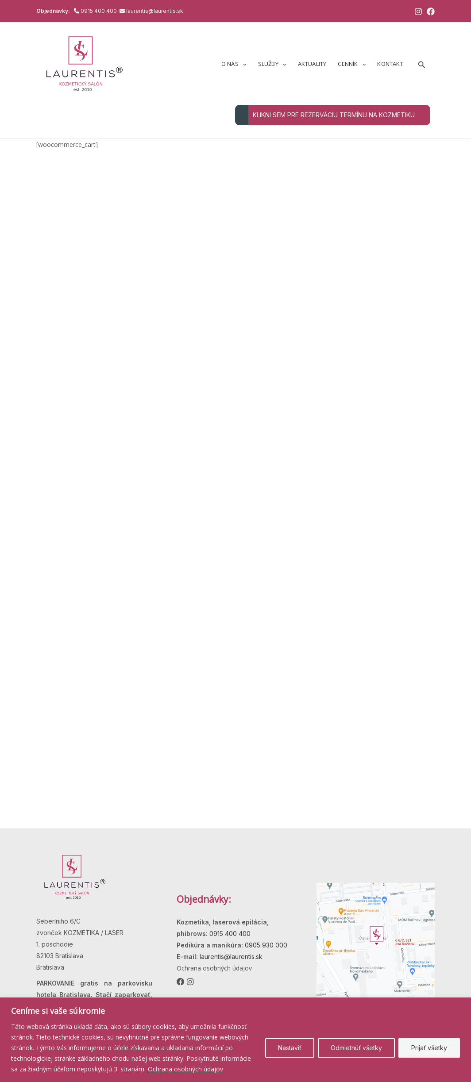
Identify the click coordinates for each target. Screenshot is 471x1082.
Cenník (352, 64)
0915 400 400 (99, 11)
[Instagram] (418, 11)
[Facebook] (431, 11)
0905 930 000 (265, 945)
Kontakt (390, 64)
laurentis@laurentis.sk (154, 11)
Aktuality (312, 64)
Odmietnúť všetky (356, 1047)
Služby (272, 64)
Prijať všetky (429, 1047)
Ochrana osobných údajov (185, 1069)
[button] (243, 64)
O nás (234, 64)
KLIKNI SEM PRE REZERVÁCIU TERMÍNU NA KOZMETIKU (325, 115)
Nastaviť (289, 1047)
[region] (235, 1039)
